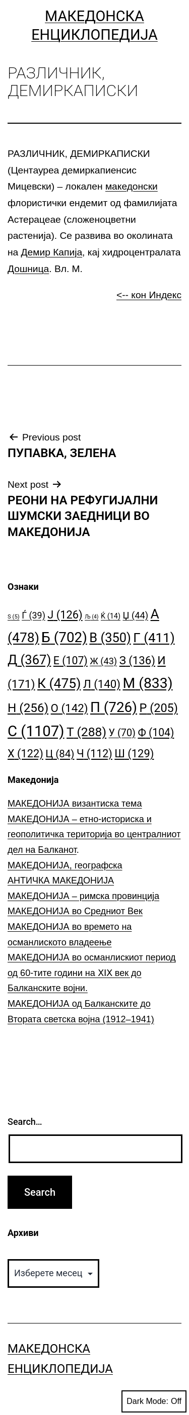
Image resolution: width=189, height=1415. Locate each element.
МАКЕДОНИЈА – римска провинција (83, 896)
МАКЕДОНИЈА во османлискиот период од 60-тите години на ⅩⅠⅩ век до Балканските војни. (92, 972)
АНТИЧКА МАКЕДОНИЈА (61, 880)
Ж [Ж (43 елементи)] (103, 661)
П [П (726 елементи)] (113, 707)
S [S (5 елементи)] (14, 616)
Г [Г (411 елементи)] (153, 637)
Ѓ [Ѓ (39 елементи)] (33, 615)
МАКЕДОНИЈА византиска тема (75, 804)
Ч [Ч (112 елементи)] (94, 753)
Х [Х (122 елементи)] (25, 753)
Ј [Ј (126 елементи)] (64, 614)
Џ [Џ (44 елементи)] (135, 615)
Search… (25, 1121)
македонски (131, 186)
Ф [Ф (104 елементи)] (156, 732)
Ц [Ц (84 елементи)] (59, 754)
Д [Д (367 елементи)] (29, 659)
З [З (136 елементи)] (137, 660)
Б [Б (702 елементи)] (64, 637)
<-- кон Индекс (148, 295)
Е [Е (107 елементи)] (70, 660)
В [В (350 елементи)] (110, 637)
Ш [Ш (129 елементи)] (134, 753)
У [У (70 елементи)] (122, 733)
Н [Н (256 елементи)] (28, 707)
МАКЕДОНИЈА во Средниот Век (75, 911)
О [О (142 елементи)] (69, 708)
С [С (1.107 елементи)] (36, 731)
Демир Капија (51, 252)
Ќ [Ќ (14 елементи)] (110, 616)
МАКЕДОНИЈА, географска (65, 865)
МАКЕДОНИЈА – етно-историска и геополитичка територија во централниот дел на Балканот (94, 834)
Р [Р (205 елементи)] (158, 708)
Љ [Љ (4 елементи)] (91, 616)
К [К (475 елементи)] (59, 683)
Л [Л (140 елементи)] (101, 683)
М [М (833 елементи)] (147, 683)
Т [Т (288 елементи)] (86, 732)
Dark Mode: (154, 1401)
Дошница (28, 268)
